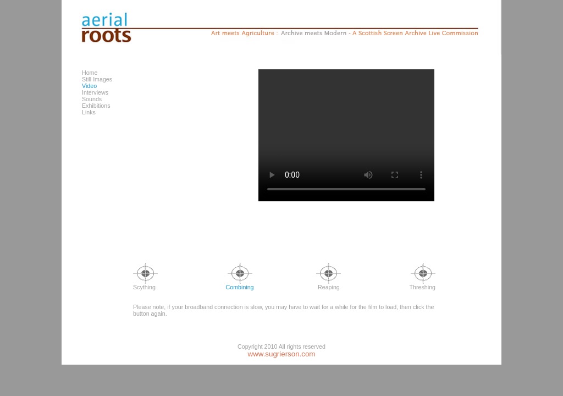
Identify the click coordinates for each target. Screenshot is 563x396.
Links (89, 112)
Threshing (422, 284)
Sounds (92, 99)
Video (89, 85)
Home (89, 72)
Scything (145, 284)
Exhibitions (96, 105)
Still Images (97, 79)
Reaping (328, 284)
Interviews (95, 92)
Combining (240, 284)
